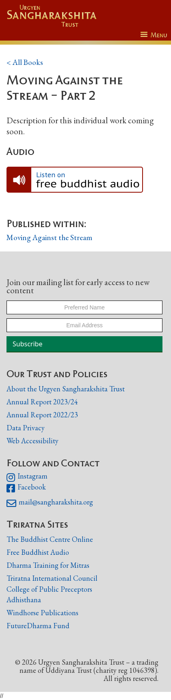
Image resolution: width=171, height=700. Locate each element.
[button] (153, 35)
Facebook (26, 488)
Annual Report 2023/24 (42, 401)
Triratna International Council (51, 578)
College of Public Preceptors (49, 589)
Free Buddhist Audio (37, 552)
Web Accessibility (32, 440)
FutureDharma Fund (37, 625)
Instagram (27, 477)
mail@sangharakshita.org (49, 503)
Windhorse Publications (42, 612)
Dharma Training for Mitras (47, 565)
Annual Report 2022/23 (42, 414)
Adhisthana (23, 599)
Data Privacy (25, 427)
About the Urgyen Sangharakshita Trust (65, 388)
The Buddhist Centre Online (49, 539)
